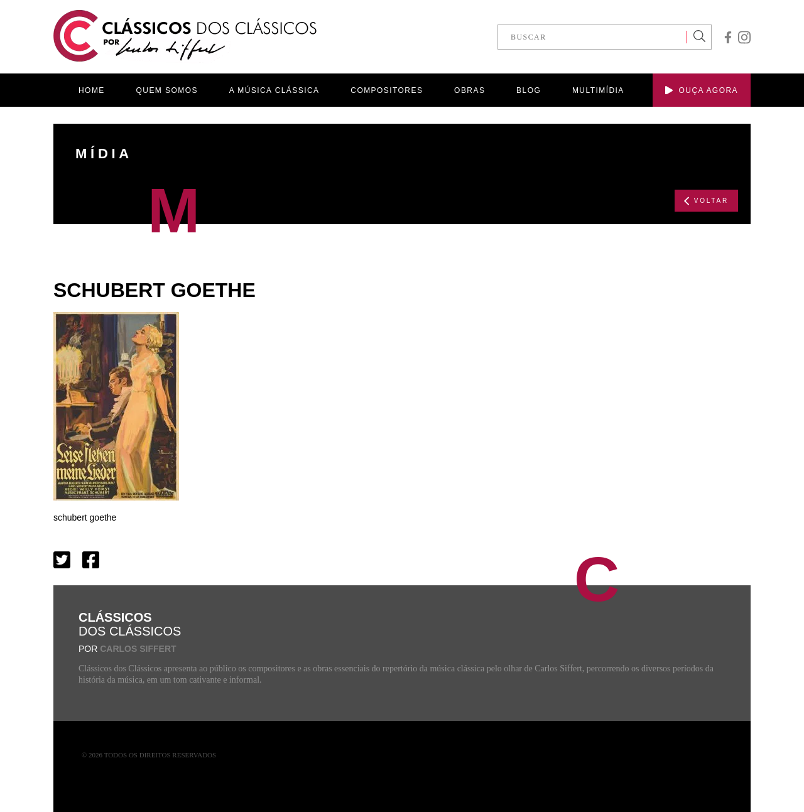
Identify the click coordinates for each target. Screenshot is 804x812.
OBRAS (469, 90)
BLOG (528, 90)
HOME (92, 90)
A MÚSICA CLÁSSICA (274, 90)
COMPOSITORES (386, 90)
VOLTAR (706, 201)
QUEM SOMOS (167, 90)
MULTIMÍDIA (598, 90)
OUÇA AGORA (701, 90)
